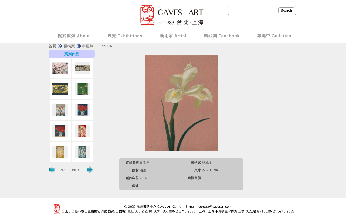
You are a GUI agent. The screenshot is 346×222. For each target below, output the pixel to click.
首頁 (52, 46)
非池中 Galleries (274, 35)
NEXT (82, 169)
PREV (59, 169)
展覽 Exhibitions (125, 35)
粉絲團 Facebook (221, 35)
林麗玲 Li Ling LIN (97, 46)
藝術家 (69, 46)
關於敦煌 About (74, 35)
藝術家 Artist (173, 35)
